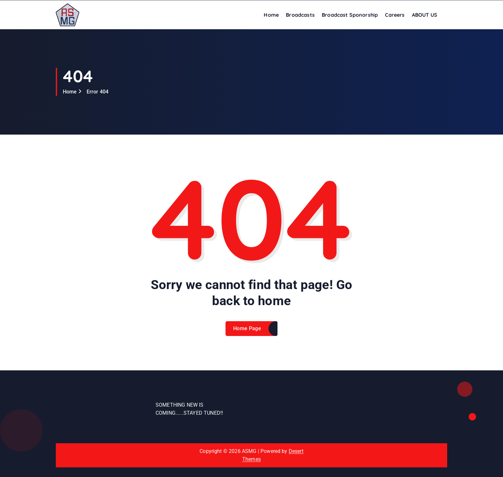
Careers (395, 15)
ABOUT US (424, 15)
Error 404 (97, 92)
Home (271, 15)
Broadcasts (300, 15)
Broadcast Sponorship (350, 15)
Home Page (247, 333)
